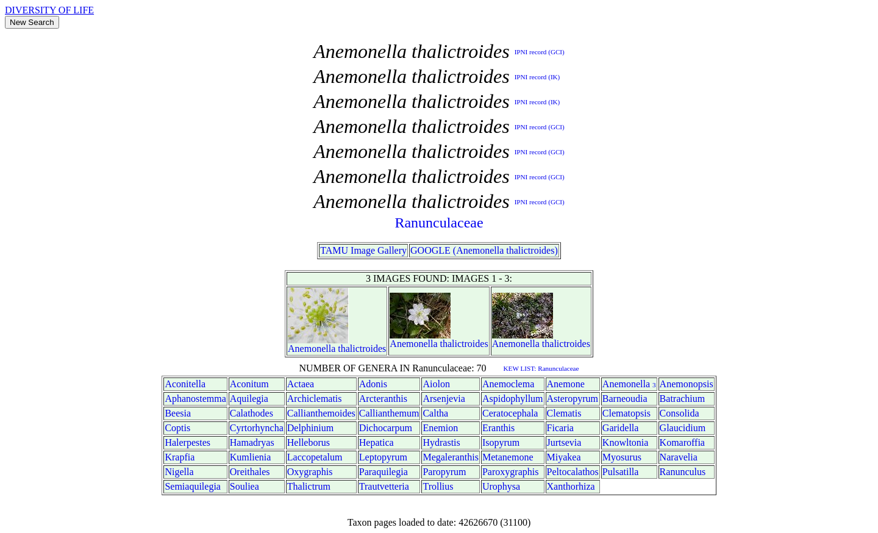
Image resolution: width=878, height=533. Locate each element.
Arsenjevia (444, 398)
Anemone (566, 384)
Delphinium (310, 428)
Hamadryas (252, 442)
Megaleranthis (451, 457)
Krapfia (180, 457)
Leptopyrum (383, 457)
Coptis (177, 428)
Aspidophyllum (512, 398)
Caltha (435, 413)
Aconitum (249, 384)
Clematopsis (626, 413)
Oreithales (250, 472)
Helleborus (308, 442)
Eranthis (498, 428)
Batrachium (682, 398)
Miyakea (564, 457)
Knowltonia (625, 442)
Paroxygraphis (510, 472)
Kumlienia (250, 457)
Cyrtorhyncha (257, 428)
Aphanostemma (195, 398)
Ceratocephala (510, 413)
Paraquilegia (383, 472)
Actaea (300, 384)
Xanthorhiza (571, 486)
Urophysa (501, 486)
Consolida (679, 413)
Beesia (178, 413)
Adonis (373, 384)
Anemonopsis (686, 384)
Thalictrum (308, 486)
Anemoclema (508, 384)
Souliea (244, 486)
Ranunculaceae (438, 223)
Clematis (564, 413)
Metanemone (508, 457)
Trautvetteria (384, 486)
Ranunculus (683, 472)
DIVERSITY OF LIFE (49, 10)
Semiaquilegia (193, 486)
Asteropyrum (572, 398)
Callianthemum (389, 413)
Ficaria (560, 428)
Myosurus (621, 457)
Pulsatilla (620, 472)
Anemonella (311, 348)
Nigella (179, 472)
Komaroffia (682, 442)
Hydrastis (441, 442)
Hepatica (376, 442)
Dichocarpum (385, 428)
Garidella (620, 428)
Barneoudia (625, 398)
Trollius (438, 486)
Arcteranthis (383, 398)
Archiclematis (314, 398)
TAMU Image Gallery (363, 250)
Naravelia (679, 457)
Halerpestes (187, 442)
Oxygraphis (310, 472)
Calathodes (251, 413)
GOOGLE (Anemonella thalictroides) (484, 250)
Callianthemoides (321, 413)
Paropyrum (444, 472)
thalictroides (362, 348)
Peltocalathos (573, 472)
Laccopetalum (315, 457)
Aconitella (185, 384)
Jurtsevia (564, 442)
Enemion (440, 428)
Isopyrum (500, 442)
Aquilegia (249, 398)
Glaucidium (683, 428)
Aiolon (436, 384)
